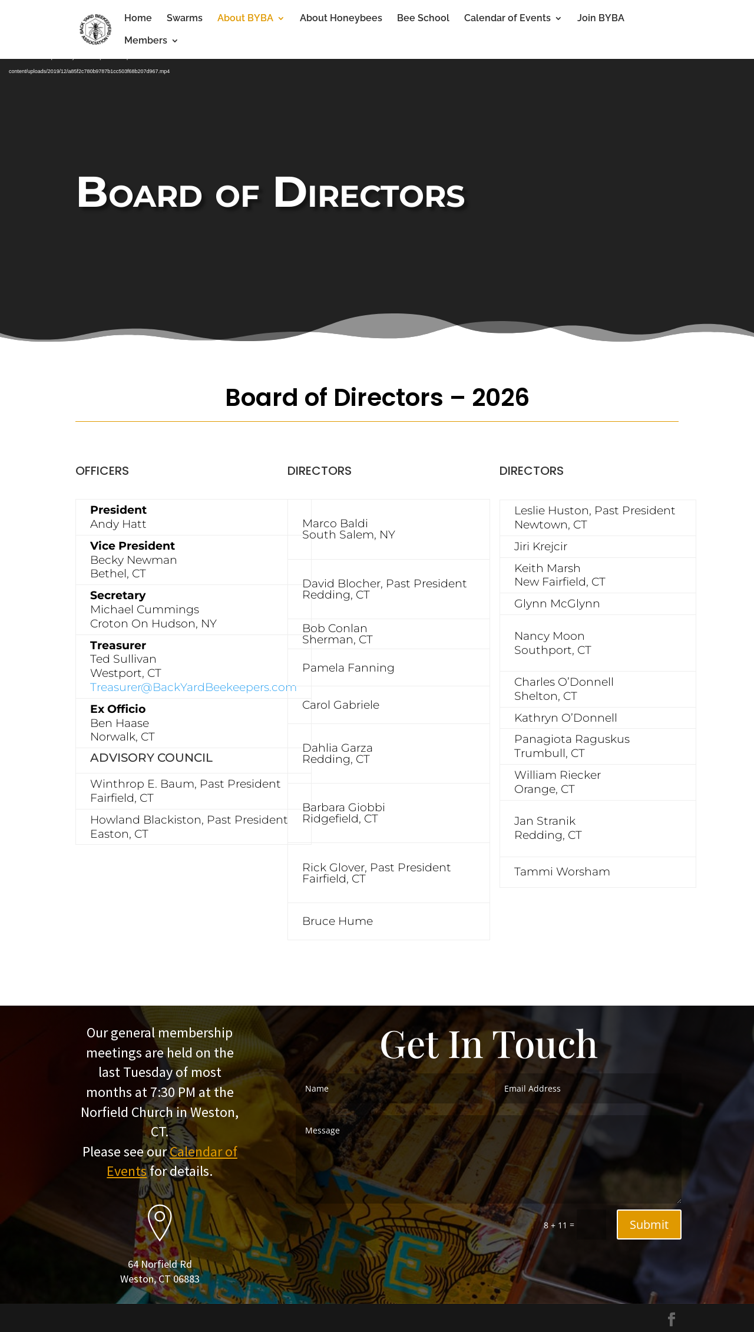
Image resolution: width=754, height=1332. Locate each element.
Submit (649, 1224)
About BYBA (245, 19)
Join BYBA (600, 19)
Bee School (423, 19)
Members (145, 41)
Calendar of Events (507, 19)
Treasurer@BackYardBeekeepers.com (193, 687)
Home (138, 19)
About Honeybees (341, 19)
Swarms (185, 19)
